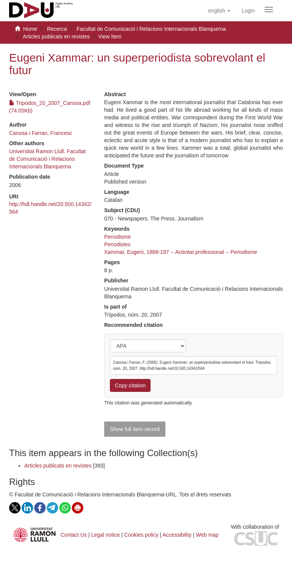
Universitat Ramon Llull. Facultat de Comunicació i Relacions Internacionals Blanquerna (47, 159)
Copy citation (130, 385)
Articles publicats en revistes (56, 36)
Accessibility (177, 535)
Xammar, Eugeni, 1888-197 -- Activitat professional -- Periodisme (180, 252)
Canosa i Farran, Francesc (40, 133)
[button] (219, 10)
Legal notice (105, 535)
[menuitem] (248, 10)
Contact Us (73, 535)
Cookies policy (141, 535)
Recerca (57, 29)
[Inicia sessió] (248, 10)
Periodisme (117, 237)
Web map (207, 535)
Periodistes (117, 244)
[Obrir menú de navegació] (268, 9)
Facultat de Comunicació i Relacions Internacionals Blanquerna (151, 29)
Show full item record (135, 429)
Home (30, 29)
